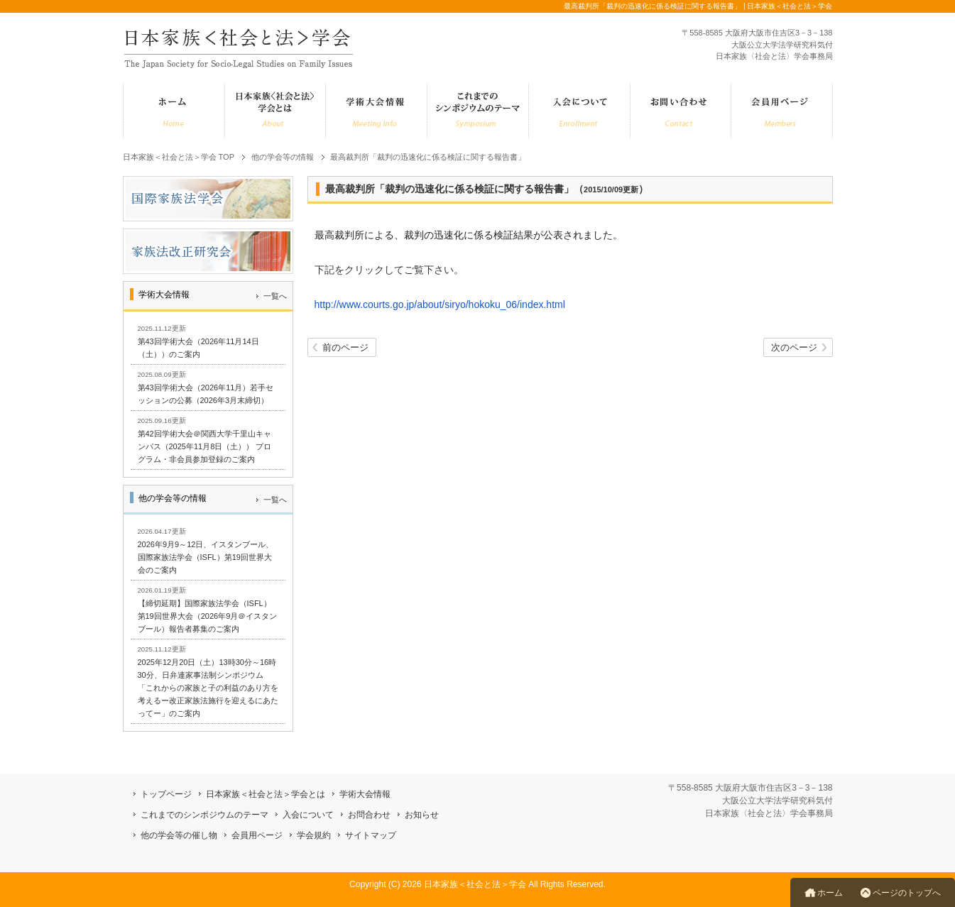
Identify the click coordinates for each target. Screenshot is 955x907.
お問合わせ (369, 815)
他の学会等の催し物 (179, 835)
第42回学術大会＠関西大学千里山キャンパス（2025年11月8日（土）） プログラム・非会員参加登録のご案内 (205, 446)
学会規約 (314, 835)
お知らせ (422, 815)
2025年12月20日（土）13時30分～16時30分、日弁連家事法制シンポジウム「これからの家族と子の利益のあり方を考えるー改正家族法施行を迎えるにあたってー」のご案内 (208, 688)
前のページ (345, 348)
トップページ (166, 794)
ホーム (830, 893)
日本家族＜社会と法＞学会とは (265, 794)
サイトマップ (370, 835)
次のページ (794, 348)
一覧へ (275, 296)
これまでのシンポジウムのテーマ (204, 815)
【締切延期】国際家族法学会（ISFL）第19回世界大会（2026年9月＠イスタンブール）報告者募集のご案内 (208, 616)
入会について (308, 815)
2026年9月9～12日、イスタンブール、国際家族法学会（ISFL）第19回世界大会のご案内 (206, 557)
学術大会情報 (365, 794)
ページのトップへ (907, 893)
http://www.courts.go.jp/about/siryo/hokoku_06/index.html (440, 304)
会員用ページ (257, 835)
